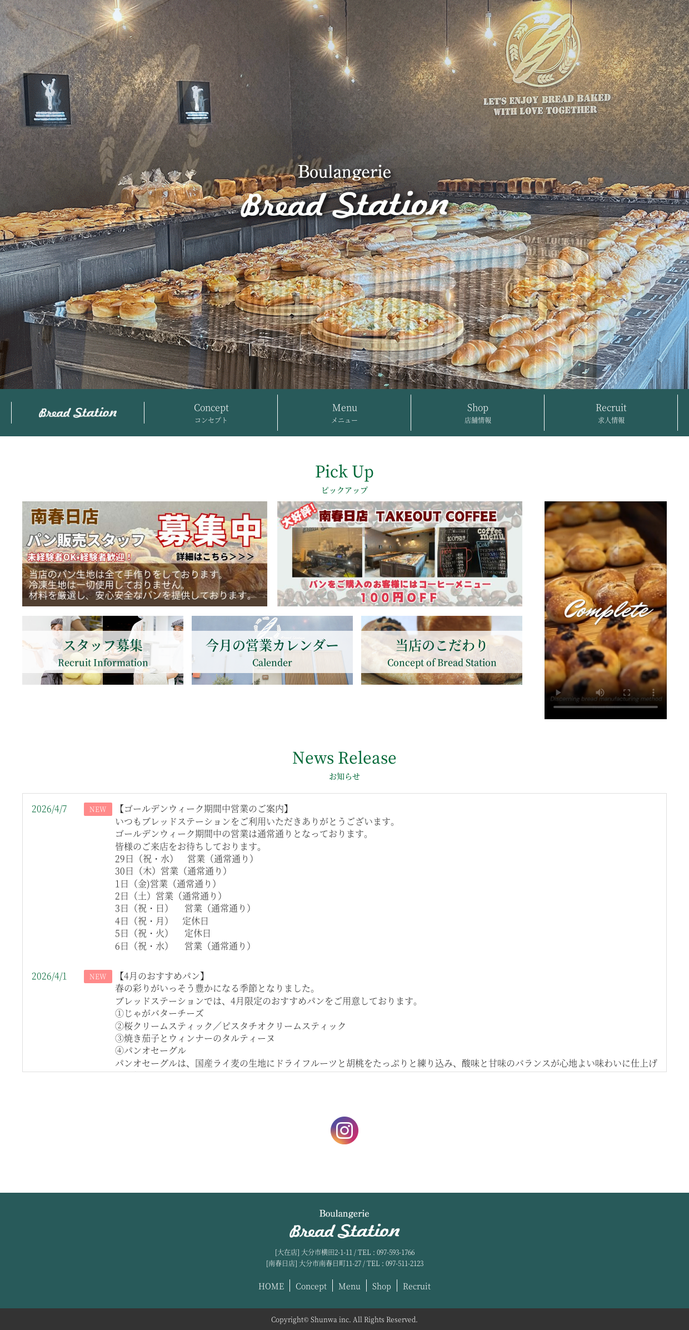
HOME (271, 1285)
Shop (478, 413)
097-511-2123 (404, 1263)
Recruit (611, 413)
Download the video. (606, 610)
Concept (211, 413)
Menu (344, 413)
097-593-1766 (396, 1252)
